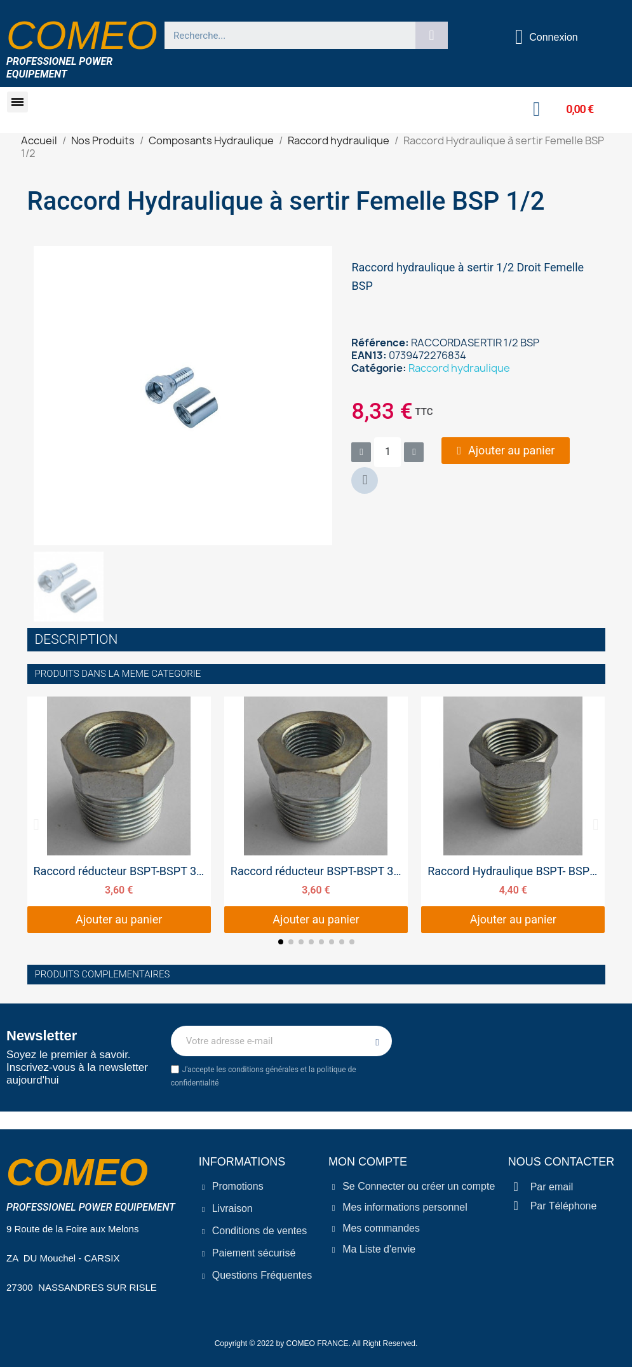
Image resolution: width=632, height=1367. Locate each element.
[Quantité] (387, 452)
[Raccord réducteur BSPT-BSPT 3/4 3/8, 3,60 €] (119, 815)
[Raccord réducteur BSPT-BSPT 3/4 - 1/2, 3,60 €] (316, 815)
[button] (17, 102)
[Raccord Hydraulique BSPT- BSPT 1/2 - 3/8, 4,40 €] (513, 815)
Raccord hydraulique (459, 368)
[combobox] (285, 35)
